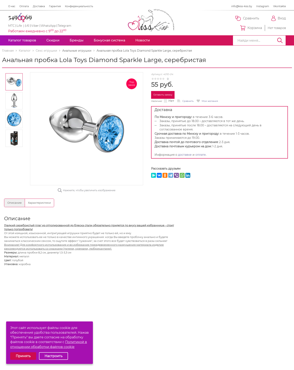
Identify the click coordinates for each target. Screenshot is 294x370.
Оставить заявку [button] (162, 94)
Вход (278, 18)
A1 (27, 26)
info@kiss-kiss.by (241, 6)
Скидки (52, 40)
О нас (11, 6)
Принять (23, 356)
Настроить (53, 356)
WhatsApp (48, 26)
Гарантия (55, 6)
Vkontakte (279, 6)
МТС (11, 26)
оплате (200, 155)
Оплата (24, 6)
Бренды (77, 40)
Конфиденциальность (79, 6)
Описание (14, 202)
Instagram (262, 6)
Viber (35, 26)
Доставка (39, 6)
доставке (185, 155)
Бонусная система (109, 40)
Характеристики (39, 202)
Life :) (20, 26)
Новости (142, 40)
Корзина (251, 28)
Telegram (64, 26)
